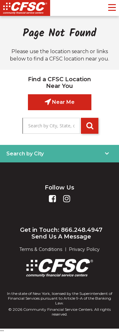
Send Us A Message (61, 236)
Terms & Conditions (40, 249)
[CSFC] (25, 8)
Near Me (63, 102)
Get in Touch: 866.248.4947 (61, 229)
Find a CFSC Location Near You (59, 82)
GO (89, 126)
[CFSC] (59, 268)
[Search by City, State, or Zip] (51, 126)
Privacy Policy (84, 249)
